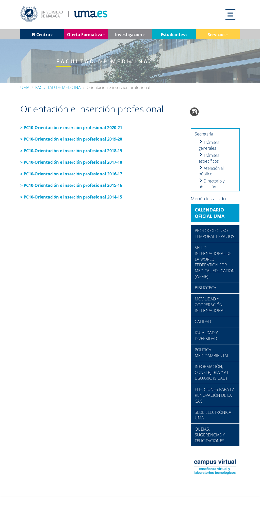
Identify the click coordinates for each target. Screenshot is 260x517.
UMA (24, 87)
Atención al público (211, 171)
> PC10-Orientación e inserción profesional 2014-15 (71, 197)
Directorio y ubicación (211, 184)
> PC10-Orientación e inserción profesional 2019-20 (71, 139)
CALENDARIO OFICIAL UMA (209, 213)
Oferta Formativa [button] (86, 34)
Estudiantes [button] (174, 34)
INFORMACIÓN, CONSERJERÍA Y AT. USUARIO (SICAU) (212, 372)
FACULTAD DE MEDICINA (58, 87)
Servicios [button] (218, 34)
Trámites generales (209, 145)
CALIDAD (203, 321)
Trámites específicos (209, 158)
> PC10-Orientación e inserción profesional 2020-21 (71, 127)
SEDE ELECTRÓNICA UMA (213, 415)
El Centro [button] (42, 34)
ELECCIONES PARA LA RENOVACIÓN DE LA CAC (215, 395)
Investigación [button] (130, 34)
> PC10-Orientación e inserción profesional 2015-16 (71, 185)
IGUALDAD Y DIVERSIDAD (206, 335)
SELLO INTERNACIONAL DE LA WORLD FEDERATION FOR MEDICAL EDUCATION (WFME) (215, 262)
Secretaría (204, 134)
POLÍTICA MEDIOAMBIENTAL (212, 352)
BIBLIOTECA (205, 288)
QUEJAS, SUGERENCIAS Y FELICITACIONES (210, 435)
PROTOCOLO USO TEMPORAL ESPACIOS (214, 233)
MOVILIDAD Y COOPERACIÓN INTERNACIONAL (210, 304)
